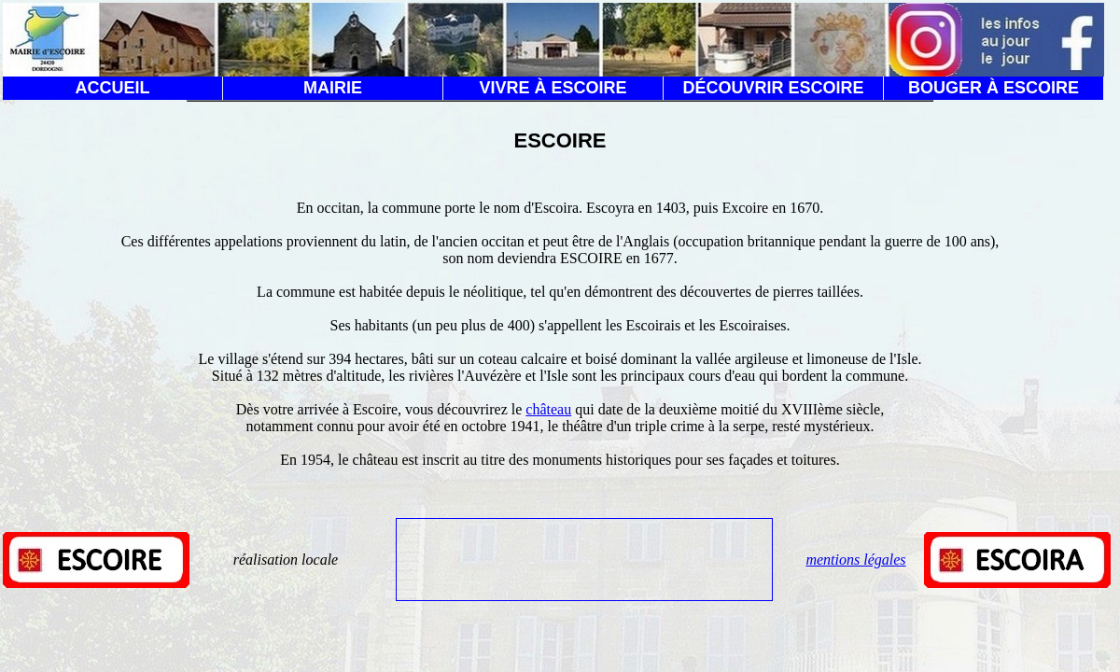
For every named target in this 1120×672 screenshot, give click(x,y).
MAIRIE (332, 87)
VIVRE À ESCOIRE (552, 87)
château (548, 409)
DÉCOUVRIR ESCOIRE (772, 87)
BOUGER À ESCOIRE (993, 87)
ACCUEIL (113, 87)
